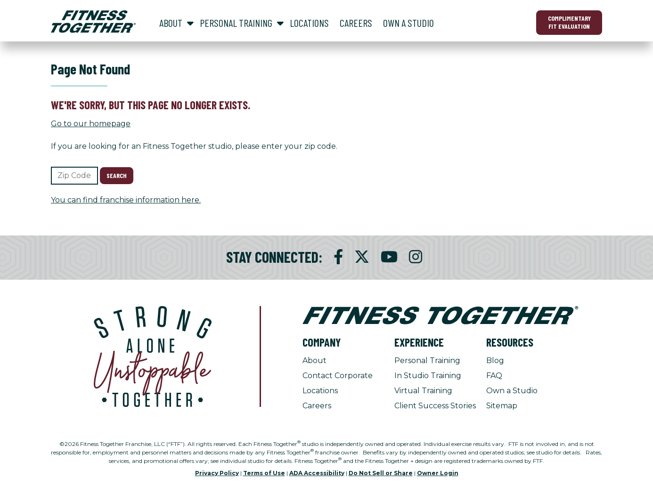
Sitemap (501, 405)
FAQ (494, 375)
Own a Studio (512, 390)
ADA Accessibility (316, 473)
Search (116, 175)
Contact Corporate (337, 375)
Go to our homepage (91, 123)
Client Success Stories (435, 405)
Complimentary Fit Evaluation (569, 22)
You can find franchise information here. (126, 199)
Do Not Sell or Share (381, 473)
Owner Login (437, 473)
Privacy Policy (217, 473)
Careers (316, 405)
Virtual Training (423, 390)
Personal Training (427, 360)
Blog (495, 360)
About (314, 360)
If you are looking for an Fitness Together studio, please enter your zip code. (194, 146)
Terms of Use (264, 473)
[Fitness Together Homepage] (93, 21)
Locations (320, 390)
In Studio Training (427, 375)
